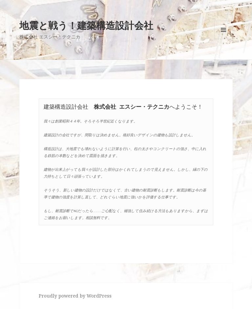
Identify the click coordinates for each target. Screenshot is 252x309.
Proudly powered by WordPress (75, 296)
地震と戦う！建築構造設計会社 (86, 25)
